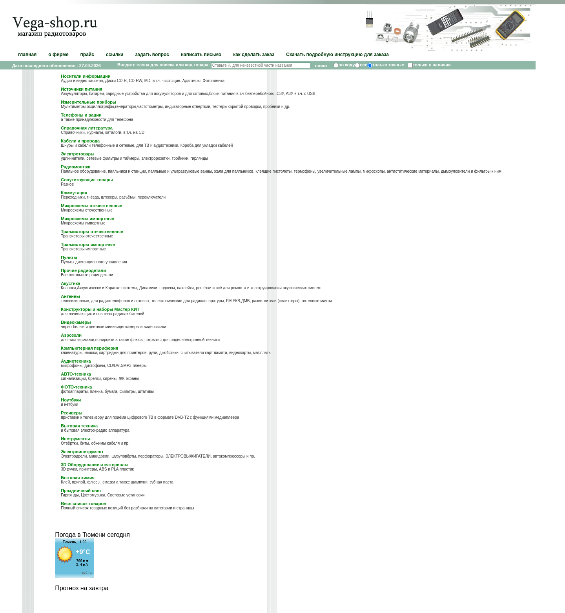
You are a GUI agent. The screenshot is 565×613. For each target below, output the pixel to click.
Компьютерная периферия (89, 348)
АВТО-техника (76, 374)
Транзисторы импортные (88, 244)
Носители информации (85, 76)
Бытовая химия (78, 477)
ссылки (115, 54)
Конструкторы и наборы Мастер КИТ (100, 309)
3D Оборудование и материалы (94, 464)
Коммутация (74, 192)
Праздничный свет (81, 490)
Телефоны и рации (81, 115)
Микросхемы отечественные (91, 205)
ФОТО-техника (76, 387)
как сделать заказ (253, 54)
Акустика (70, 283)
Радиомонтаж (75, 166)
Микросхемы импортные (87, 218)
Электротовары (77, 153)
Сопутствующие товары (87, 179)
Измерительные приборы (88, 102)
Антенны (70, 296)
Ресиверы (71, 412)
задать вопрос (152, 54)
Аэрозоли (71, 335)
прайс (87, 54)
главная (27, 54)
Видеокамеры (76, 322)
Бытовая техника (79, 425)
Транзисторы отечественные (92, 231)
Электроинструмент (82, 451)
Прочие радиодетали (83, 270)
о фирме (58, 54)
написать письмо (201, 54)
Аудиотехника (76, 361)
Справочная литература (87, 128)
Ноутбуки (71, 400)
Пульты (69, 257)
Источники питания (81, 89)
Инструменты (75, 438)
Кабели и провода (80, 141)
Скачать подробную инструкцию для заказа (337, 54)
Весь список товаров (83, 503)
